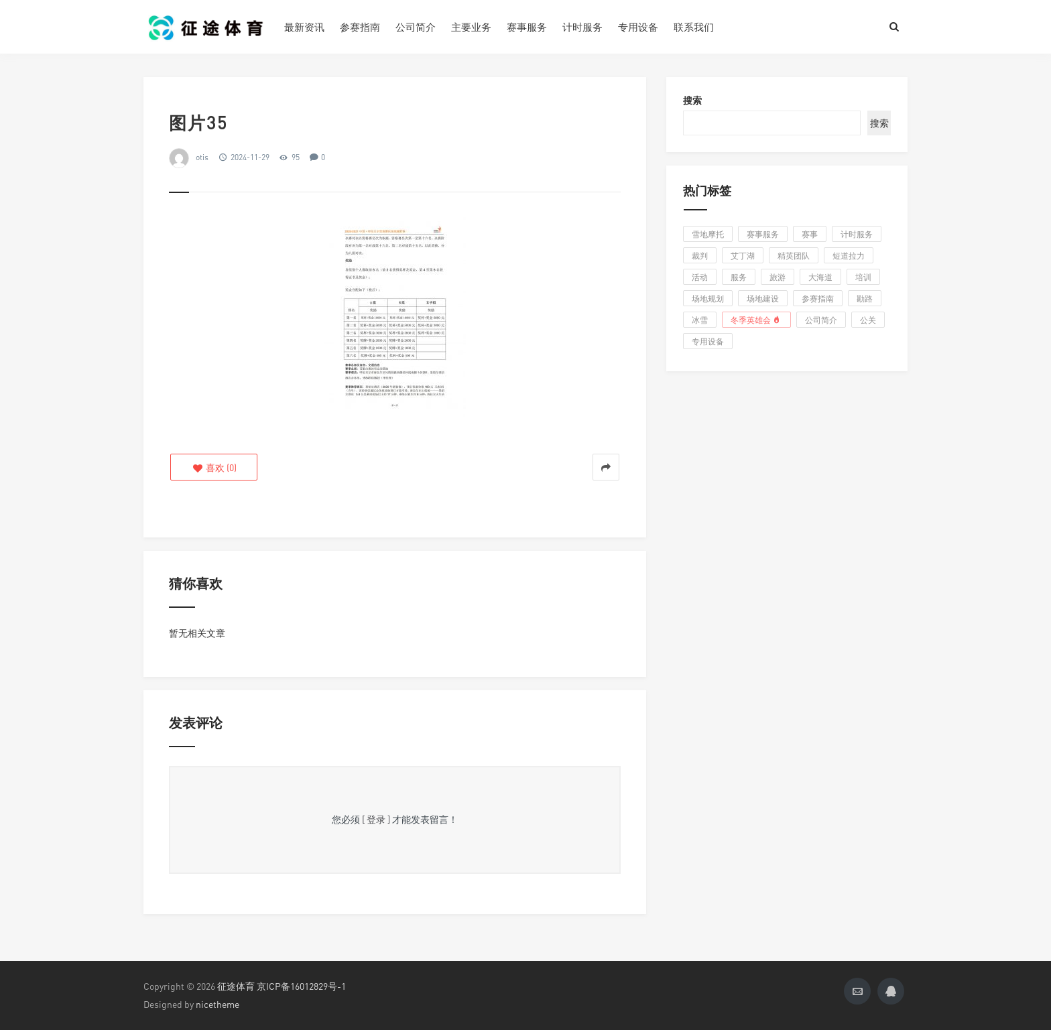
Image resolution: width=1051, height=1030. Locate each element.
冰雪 (700, 320)
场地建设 (763, 299)
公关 (868, 320)
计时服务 (582, 27)
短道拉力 (848, 256)
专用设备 (638, 27)
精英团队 (794, 256)
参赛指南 (360, 27)
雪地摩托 (708, 234)
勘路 (865, 299)
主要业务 (471, 27)
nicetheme (217, 1004)
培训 (863, 277)
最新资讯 (304, 27)
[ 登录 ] (376, 819)
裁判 (700, 256)
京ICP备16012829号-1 (301, 986)
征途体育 (236, 986)
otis (202, 157)
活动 (700, 277)
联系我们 (694, 27)
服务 (739, 277)
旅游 (777, 277)
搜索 (692, 100)
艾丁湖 (743, 256)
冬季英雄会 (756, 319)
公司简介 (415, 27)
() (214, 467)
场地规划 (708, 299)
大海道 (820, 277)
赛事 (810, 234)
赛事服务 (527, 27)
